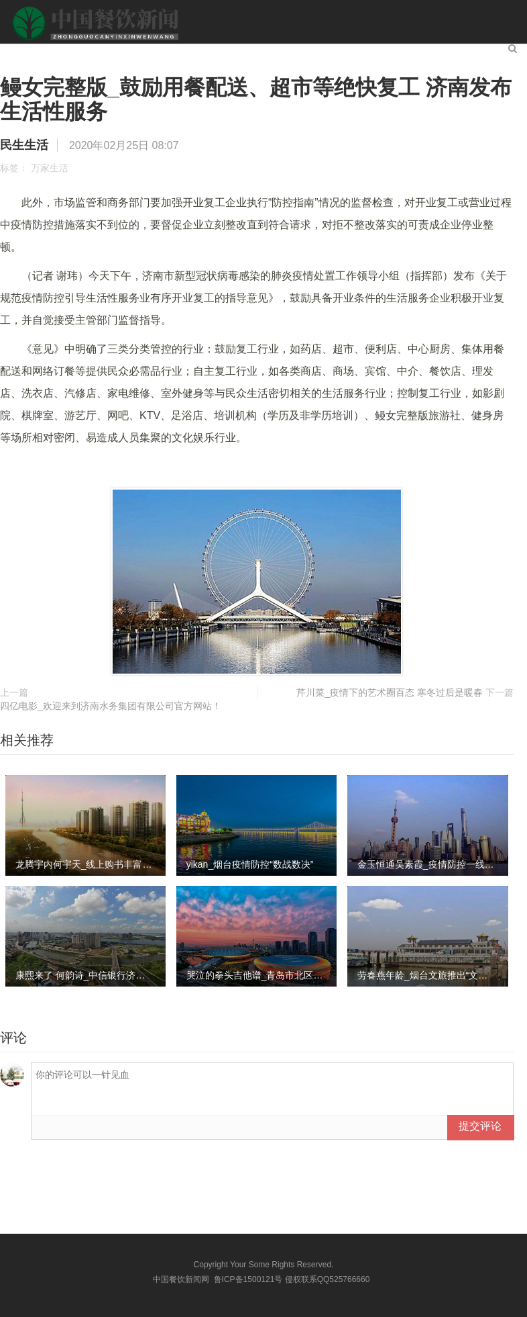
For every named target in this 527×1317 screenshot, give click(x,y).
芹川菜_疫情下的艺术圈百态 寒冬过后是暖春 (389, 692)
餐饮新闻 (96, 51)
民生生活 (222, 51)
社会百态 (285, 51)
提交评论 (480, 1126)
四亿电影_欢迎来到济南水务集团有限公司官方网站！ (110, 705)
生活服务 (348, 51)
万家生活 (49, 168)
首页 (44, 51)
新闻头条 (159, 51)
